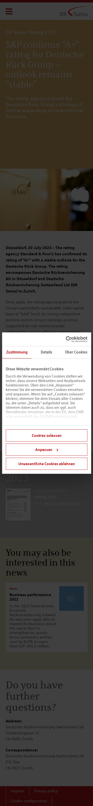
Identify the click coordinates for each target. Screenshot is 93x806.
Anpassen (46, 449)
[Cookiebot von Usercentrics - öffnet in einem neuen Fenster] (66, 339)
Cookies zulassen (47, 435)
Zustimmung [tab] (17, 352)
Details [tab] (46, 352)
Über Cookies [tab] (76, 352)
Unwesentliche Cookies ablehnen (46, 463)
